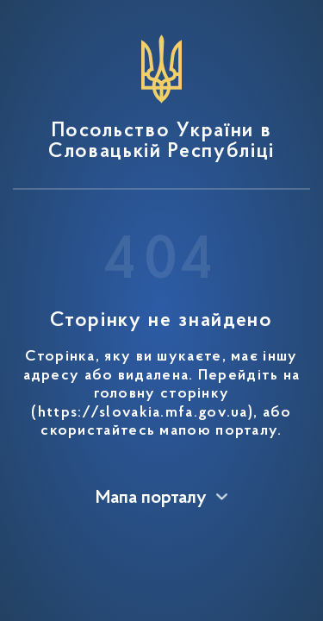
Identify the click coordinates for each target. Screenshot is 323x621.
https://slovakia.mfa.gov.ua (143, 413)
